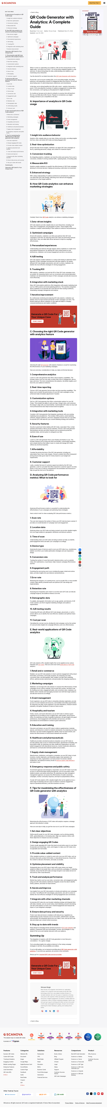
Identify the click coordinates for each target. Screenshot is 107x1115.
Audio (22, 1098)
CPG (38, 1080)
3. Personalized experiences (13, 39)
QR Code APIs (7, 1096)
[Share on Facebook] (80, 550)
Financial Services (42, 1101)
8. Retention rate (10, 101)
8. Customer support (11, 76)
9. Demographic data (11, 103)
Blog (55, 1080)
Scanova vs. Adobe (76, 1080)
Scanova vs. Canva (76, 1082)
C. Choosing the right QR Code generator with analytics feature (14, 56)
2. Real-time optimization (12, 20)
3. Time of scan (10, 88)
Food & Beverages (42, 1096)
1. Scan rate (9, 83)
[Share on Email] (80, 562)
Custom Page (24, 1093)
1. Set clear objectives (11, 140)
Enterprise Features (9, 1090)
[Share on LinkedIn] (80, 556)
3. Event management (11, 119)
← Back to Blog (34, 12)
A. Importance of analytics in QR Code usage (14, 15)
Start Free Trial (95, 3)
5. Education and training (12, 124)
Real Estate (23, 1101)
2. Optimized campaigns (12, 36)
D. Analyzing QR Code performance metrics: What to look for (13, 80)
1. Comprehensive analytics (13, 59)
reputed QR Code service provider (50, 978)
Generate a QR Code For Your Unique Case (13, 52)
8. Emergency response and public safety (14, 132)
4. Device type (9, 91)
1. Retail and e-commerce (12, 114)
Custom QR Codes (9, 1080)
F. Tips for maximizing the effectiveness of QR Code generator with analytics (12, 137)
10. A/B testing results (11, 105)
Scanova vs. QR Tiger (77, 1088)
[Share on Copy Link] (80, 565)
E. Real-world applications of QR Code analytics (14, 111)
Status (56, 1090)
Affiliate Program (59, 1082)
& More (5, 1098)
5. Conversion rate (10, 93)
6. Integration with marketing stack (14, 46)
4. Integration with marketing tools (14, 66)
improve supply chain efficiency (67, 780)
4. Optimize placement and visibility (15, 147)
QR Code (46, 222)
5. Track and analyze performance (14, 150)
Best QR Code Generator (78, 1077)
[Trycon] (16, 1065)
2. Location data (10, 86)
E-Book (56, 1085)
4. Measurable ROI (10, 25)
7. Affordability (9, 73)
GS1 (21, 1106)
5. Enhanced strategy (11, 28)
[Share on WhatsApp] (80, 559)
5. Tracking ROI (10, 44)
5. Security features (11, 69)
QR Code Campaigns (60, 1100)
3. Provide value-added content (14, 145)
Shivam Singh (52, 31)
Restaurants (40, 1077)
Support (56, 1093)
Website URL (24, 1077)
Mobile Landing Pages (10, 1088)
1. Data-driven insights (11, 34)
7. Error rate (9, 98)
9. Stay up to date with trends (13, 161)
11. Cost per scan (10, 108)
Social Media (24, 1090)
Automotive (40, 1098)
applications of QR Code (69, 680)
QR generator (45, 371)
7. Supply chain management (13, 129)
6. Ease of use (9, 71)
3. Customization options (12, 64)
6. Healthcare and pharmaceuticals (15, 126)
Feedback (23, 1096)
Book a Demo (58, 1077)
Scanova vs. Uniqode (77, 1094)
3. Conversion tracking (11, 23)
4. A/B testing (9, 41)
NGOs (39, 1090)
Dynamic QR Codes (9, 1077)
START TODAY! (37, 328)
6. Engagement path (11, 96)
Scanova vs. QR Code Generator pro (77, 1091)
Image (22, 1082)
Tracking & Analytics (9, 1082)
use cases (42, 680)
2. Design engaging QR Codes (13, 143)
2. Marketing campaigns (12, 117)
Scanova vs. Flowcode (77, 1085)
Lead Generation (8, 1093)
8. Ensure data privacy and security (15, 158)
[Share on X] (80, 553)
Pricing (90, 1080)
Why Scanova (92, 1077)
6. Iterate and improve (11, 152)
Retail (38, 1085)
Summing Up (8, 163)
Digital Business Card (26, 1088)
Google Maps (24, 1085)
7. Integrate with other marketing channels (14, 156)
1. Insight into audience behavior (14, 18)
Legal (55, 1088)
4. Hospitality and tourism (12, 121)
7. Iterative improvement (12, 49)
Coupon (22, 1103)
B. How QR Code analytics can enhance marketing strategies (13, 31)
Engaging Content (8, 1085)
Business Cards (41, 1093)
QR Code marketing (69, 951)
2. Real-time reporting (11, 61)
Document (23, 1080)
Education (40, 1088)
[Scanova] (9, 3)
